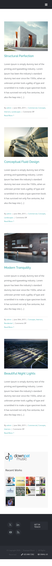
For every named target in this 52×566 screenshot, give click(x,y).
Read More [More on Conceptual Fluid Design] (8, 221)
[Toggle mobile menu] (46, 4)
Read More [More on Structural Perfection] (8, 115)
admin (9, 108)
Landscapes (16, 112)
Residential (8, 323)
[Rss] (18, 532)
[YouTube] (10, 532)
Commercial (32, 108)
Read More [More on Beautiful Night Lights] (8, 433)
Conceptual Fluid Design (21, 162)
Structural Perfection (19, 56)
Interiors (7, 112)
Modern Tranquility (17, 267)
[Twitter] (10, 525)
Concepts (41, 108)
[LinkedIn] (18, 525)
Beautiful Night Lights (19, 373)
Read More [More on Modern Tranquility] (8, 327)
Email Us (43, 554)
